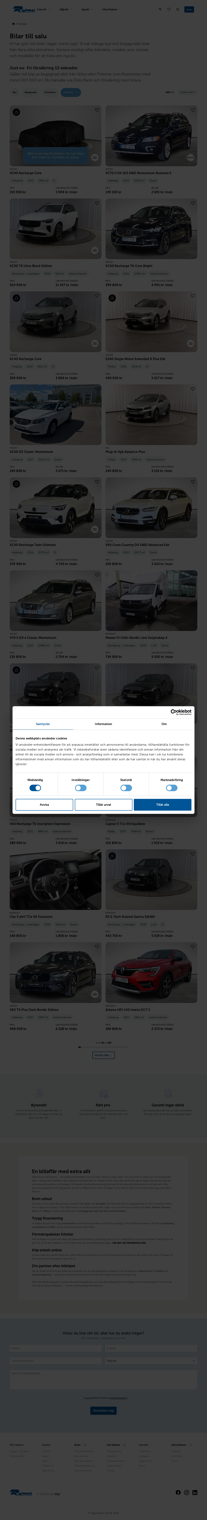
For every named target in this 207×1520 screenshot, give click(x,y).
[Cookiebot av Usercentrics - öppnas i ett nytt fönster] (173, 712)
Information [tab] (103, 724)
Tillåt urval (103, 805)
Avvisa (44, 805)
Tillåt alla (162, 805)
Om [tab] (164, 724)
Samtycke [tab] (43, 724)
